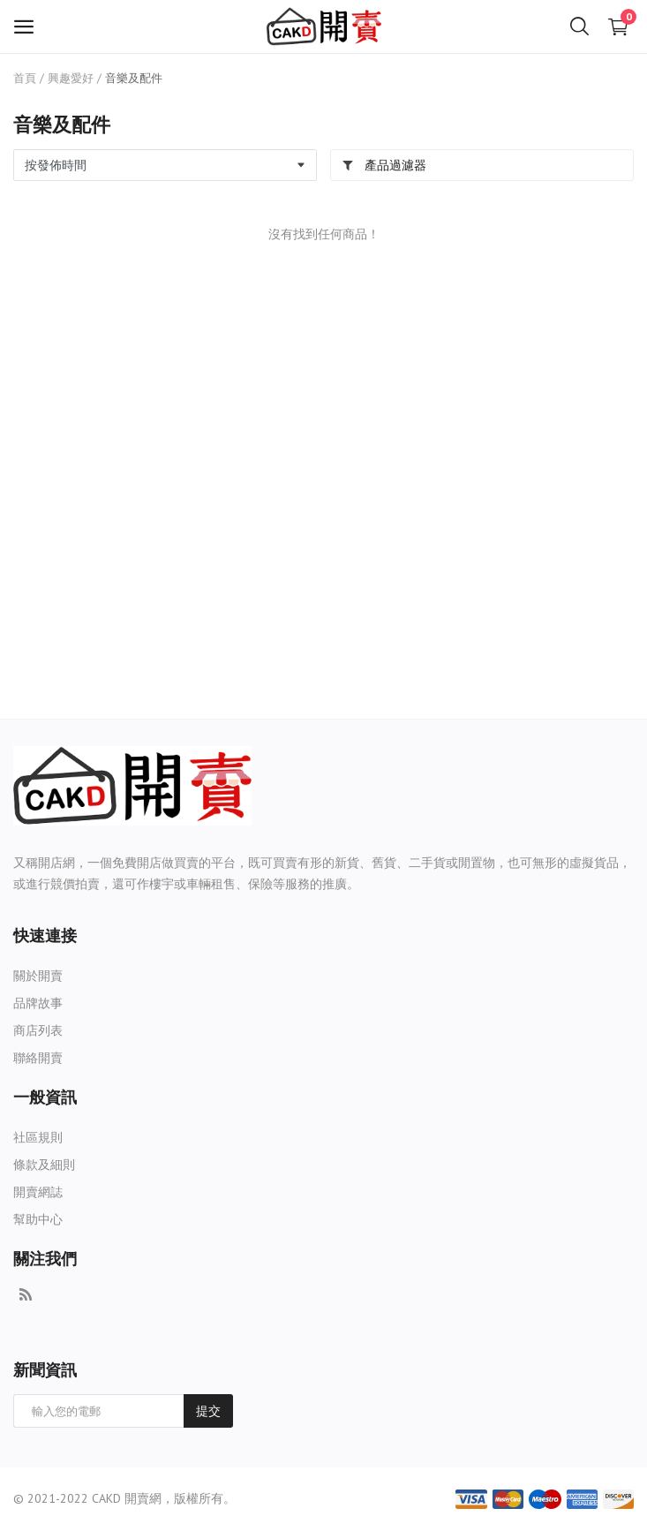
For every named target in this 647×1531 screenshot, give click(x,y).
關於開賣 (38, 976)
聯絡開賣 (38, 1058)
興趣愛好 (71, 78)
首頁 (24, 78)
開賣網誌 (38, 1192)
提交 (208, 1411)
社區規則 (38, 1137)
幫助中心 (38, 1219)
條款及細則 (44, 1165)
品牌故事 (38, 1003)
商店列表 (38, 1030)
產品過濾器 (384, 165)
